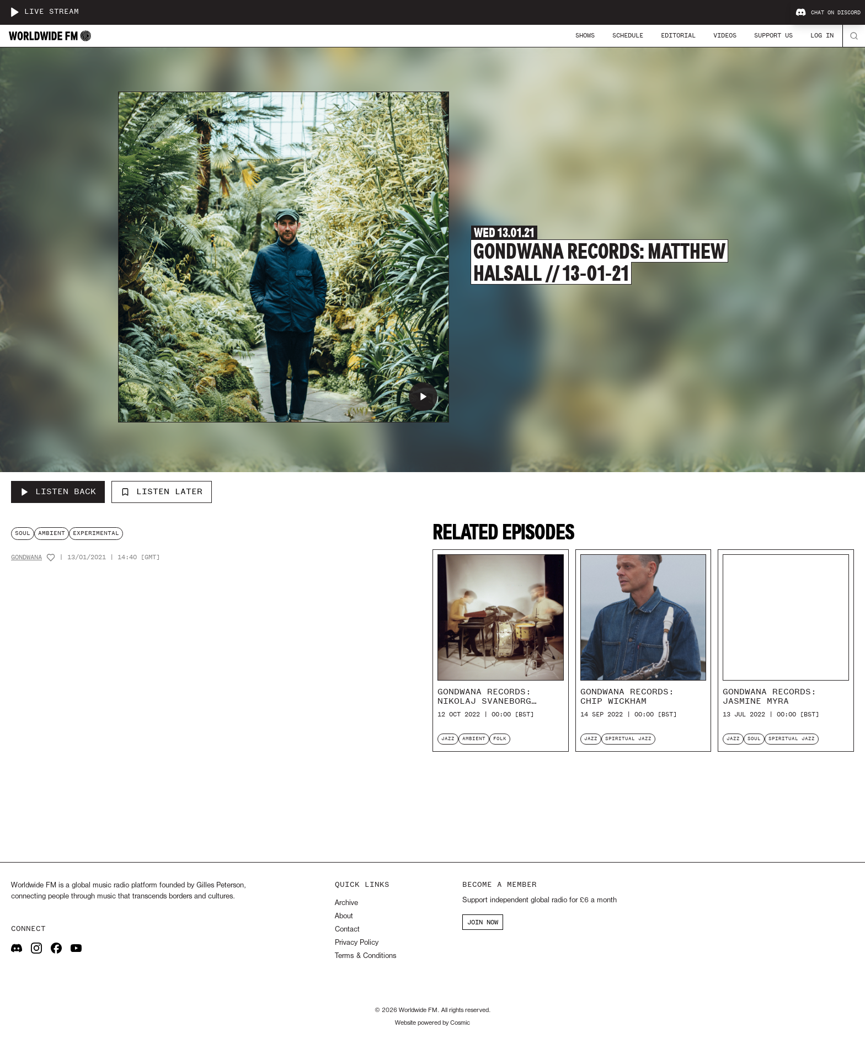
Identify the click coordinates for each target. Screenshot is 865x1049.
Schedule (627, 35)
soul (22, 533)
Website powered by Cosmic (432, 1023)
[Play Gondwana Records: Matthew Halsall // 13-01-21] (423, 396)
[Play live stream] (14, 12)
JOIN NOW (482, 922)
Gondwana (26, 557)
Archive (346, 903)
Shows (585, 35)
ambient (51, 533)
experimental (96, 533)
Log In (822, 35)
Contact (347, 930)
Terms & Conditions (365, 956)
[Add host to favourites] (50, 557)
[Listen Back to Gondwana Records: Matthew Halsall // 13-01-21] (58, 492)
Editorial (678, 35)
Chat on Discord (828, 12)
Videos (724, 35)
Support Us (773, 35)
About (344, 916)
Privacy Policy (356, 943)
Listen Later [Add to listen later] (161, 491)
